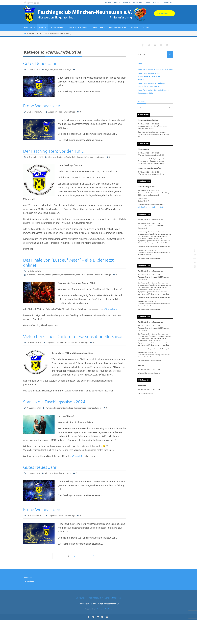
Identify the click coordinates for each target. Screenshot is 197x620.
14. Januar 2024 (34, 408)
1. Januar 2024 (33, 473)
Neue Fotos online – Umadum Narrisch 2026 (155, 70)
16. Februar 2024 (35, 271)
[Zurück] (140, 107)
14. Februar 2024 (35, 342)
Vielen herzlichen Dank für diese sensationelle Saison (73, 336)
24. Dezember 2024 (36, 112)
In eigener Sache (66, 157)
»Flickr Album (110, 309)
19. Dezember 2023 (36, 515)
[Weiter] (169, 107)
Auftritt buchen (164, 13)
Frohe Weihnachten (41, 106)
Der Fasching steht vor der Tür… (54, 151)
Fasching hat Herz (54, 275)
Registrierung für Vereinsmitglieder (105, 598)
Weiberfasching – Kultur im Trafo (151, 207)
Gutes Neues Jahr (40, 63)
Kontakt (156, 3)
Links (148, 3)
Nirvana (99, 609)
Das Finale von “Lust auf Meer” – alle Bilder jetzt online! (68, 262)
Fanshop (126, 3)
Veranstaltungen (112, 3)
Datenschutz (29, 581)
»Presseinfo (78, 456)
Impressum (28, 577)
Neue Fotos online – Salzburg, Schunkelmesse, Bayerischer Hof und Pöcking (152, 76)
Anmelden (168, 3)
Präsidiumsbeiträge (64, 69)
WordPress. (108, 609)
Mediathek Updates (87, 275)
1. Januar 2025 (33, 69)
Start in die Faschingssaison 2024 (54, 402)
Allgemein (50, 69)
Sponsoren (137, 3)
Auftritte (41, 275)
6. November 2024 (35, 157)
